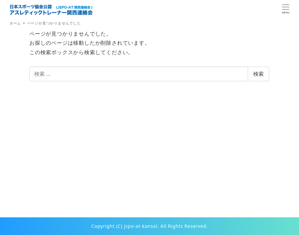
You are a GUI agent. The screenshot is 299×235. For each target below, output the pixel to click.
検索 (258, 73)
